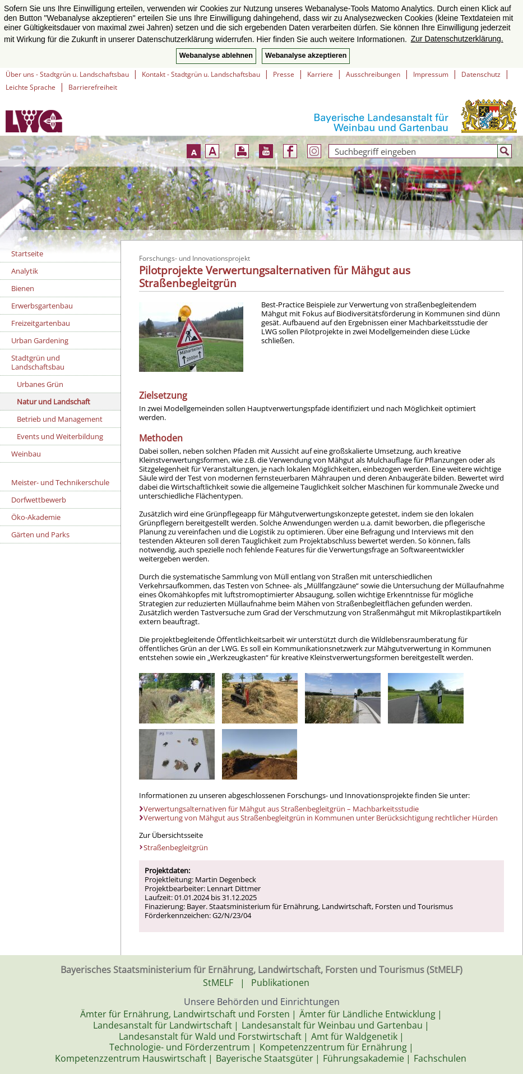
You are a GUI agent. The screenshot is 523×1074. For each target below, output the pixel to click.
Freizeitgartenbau (40, 323)
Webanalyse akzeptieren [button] (305, 55)
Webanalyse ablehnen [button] (216, 55)
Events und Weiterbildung (60, 436)
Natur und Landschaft (53, 402)
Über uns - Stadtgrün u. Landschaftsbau (67, 74)
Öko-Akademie (36, 517)
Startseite (27, 253)
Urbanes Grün (40, 384)
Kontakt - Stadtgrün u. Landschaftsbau (201, 74)
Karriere (320, 74)
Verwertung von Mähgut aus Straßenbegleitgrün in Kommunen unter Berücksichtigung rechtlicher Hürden (321, 818)
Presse (283, 74)
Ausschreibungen (373, 74)
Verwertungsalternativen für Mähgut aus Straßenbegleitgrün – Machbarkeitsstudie (281, 809)
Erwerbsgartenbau (42, 306)
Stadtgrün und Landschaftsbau (37, 362)
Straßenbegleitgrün (176, 847)
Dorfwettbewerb (38, 500)
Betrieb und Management (60, 419)
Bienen (22, 288)
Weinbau (26, 454)
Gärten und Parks (40, 534)
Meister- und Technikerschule (60, 482)
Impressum (430, 74)
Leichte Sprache (30, 87)
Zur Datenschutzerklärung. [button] (457, 38)
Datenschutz (481, 74)
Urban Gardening (39, 340)
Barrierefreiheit (92, 87)
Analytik (24, 271)
